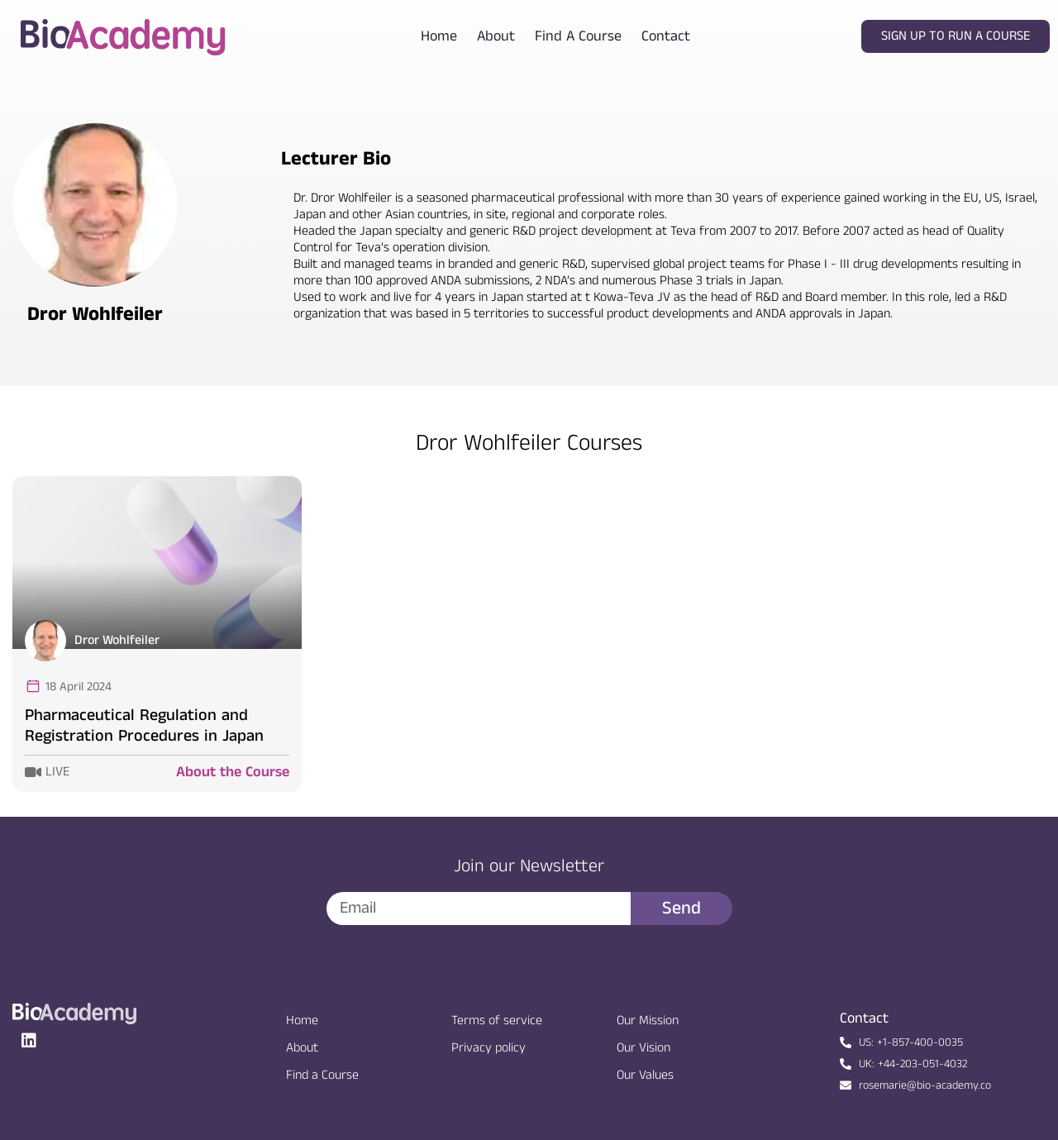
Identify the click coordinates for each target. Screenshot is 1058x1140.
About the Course (232, 772)
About (496, 36)
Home (439, 36)
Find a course (578, 36)
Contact (665, 36)
